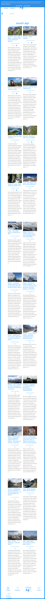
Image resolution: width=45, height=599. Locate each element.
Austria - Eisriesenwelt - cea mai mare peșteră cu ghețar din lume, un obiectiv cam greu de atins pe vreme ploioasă (30, 439)
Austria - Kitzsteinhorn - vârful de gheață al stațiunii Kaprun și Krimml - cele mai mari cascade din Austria (14, 439)
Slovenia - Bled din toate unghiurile (15, 137)
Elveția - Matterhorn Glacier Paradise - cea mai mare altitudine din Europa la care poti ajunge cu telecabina (29, 286)
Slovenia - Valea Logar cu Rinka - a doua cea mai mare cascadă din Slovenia (15, 39)
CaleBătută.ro (28, 589)
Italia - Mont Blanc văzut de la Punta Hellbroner (30, 183)
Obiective (17, 590)
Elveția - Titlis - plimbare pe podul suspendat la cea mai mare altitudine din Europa (15, 387)
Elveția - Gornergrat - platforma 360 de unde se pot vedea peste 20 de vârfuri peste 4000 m (14, 285)
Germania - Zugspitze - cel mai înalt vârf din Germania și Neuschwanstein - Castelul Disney (29, 387)
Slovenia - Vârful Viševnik (27, 37)
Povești (8, 590)
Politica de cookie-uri (5, 4)
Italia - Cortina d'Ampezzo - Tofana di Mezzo (14, 543)
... (14, 70)
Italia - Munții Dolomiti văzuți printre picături (29, 489)
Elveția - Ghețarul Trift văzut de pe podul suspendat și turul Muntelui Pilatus (29, 336)
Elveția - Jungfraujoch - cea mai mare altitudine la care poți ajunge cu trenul (14, 337)
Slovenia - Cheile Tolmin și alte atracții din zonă (14, 185)
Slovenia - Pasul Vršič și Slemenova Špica (14, 88)
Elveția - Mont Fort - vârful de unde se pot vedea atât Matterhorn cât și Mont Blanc (29, 235)
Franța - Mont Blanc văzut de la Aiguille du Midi (14, 232)
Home (2, 14)
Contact (39, 590)
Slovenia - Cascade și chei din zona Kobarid (29, 137)
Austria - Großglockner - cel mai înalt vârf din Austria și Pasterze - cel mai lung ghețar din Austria (14, 492)
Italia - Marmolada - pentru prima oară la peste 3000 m (29, 543)
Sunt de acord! (26, 6)
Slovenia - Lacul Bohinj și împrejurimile (30, 87)
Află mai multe (19, 6)
